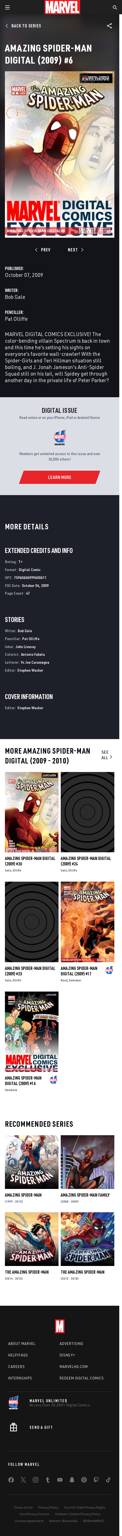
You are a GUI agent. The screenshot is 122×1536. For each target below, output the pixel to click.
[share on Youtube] (60, 1481)
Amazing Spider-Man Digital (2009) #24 (86, 861)
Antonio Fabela (33, 654)
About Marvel (22, 1343)
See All (107, 754)
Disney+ (67, 1355)
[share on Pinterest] (84, 1481)
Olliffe (17, 870)
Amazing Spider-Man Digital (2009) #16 (23, 1080)
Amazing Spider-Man (23, 1195)
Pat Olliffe (16, 319)
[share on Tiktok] (108, 1481)
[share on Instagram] (35, 1481)
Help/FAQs (18, 1355)
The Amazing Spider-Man (27, 1272)
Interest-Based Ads (63, 1521)
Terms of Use (23, 1507)
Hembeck (11, 1090)
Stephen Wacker (30, 670)
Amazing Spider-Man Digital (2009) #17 (79, 971)
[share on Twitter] (23, 1481)
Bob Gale (15, 297)
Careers (16, 1366)
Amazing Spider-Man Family (85, 1195)
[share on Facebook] (11, 1481)
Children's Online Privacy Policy (77, 1514)
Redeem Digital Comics (82, 1378)
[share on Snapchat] (72, 1481)
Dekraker (75, 980)
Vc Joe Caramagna (35, 662)
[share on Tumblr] (47, 1481)
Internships (20, 1378)
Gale (8, 870)
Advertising (71, 1343)
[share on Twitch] (96, 1481)
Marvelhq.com (74, 1366)
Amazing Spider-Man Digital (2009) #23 (30, 971)
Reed (64, 980)
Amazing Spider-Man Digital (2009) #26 (30, 861)
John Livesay (26, 646)
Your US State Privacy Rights (85, 1507)
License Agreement (29, 1521)
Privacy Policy (48, 1507)
